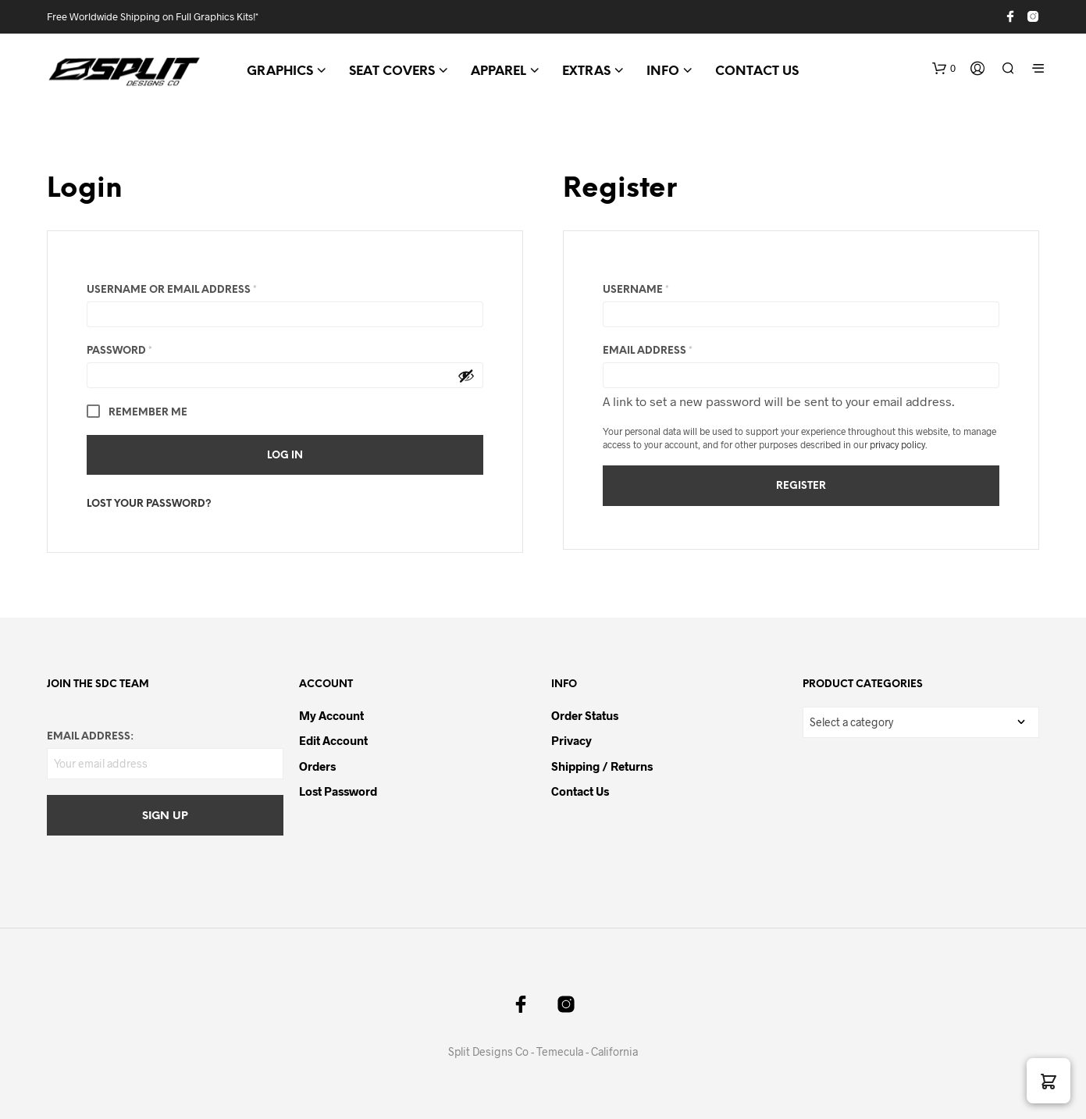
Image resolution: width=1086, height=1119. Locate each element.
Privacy (571, 740)
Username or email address (198, 287)
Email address (674, 348)
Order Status (584, 715)
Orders (317, 766)
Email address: (90, 737)
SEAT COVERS (392, 71)
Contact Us (580, 791)
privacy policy (897, 444)
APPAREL (498, 71)
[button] (944, 69)
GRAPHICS (280, 71)
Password (146, 348)
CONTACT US (757, 71)
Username (662, 287)
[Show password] (466, 375)
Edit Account (333, 740)
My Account (331, 715)
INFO (662, 71)
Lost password (338, 791)
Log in (285, 456)
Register (801, 486)
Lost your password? (149, 504)
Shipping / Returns (602, 766)
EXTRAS (586, 71)
